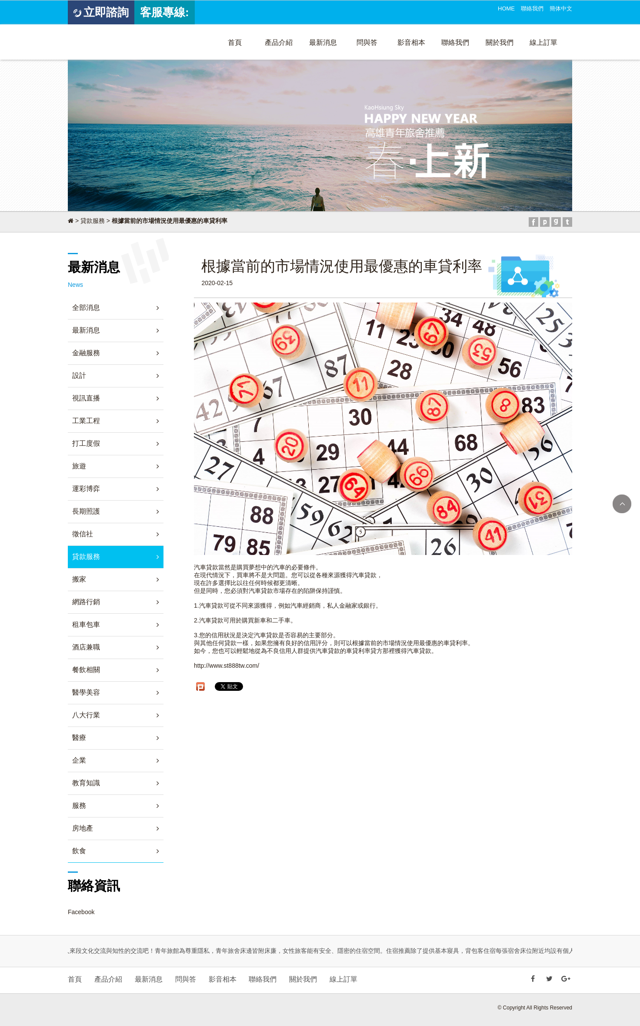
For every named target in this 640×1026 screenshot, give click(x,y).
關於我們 (499, 42)
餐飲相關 (86, 669)
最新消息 (323, 42)
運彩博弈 (86, 488)
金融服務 (86, 353)
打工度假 (86, 443)
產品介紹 (279, 42)
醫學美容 (86, 692)
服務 (79, 805)
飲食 (79, 850)
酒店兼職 (86, 647)
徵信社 (82, 534)
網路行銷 (86, 602)
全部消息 (86, 307)
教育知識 (86, 783)
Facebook (81, 911)
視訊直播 (86, 398)
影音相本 (411, 42)
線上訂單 (543, 42)
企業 (79, 760)
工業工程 (86, 420)
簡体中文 (561, 8)
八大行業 (86, 715)
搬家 (79, 579)
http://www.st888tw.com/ (226, 665)
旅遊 (79, 466)
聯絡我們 (532, 8)
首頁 (235, 42)
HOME (506, 8)
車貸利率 (358, 650)
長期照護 (86, 511)
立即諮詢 (101, 12)
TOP (622, 503)
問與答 (367, 42)
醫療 (79, 737)
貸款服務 (92, 220)
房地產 (82, 828)
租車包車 (86, 624)
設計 (79, 375)
